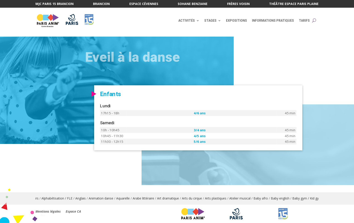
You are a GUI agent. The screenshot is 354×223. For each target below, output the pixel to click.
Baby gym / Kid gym (309, 198)
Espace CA (73, 212)
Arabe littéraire (146, 198)
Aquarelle (125, 198)
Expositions (236, 20)
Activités (186, 20)
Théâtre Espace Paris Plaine (294, 4)
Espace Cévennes (143, 4)
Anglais (83, 198)
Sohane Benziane (192, 4)
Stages (210, 20)
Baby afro (263, 198)
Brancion (101, 4)
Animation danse (103, 198)
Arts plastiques (218, 198)
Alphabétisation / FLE (59, 198)
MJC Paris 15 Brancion (54, 4)
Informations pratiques (273, 20)
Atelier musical (242, 198)
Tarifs (304, 20)
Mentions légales (48, 212)
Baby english (282, 198)
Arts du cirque (194, 198)
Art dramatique (171, 198)
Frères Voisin (238, 4)
